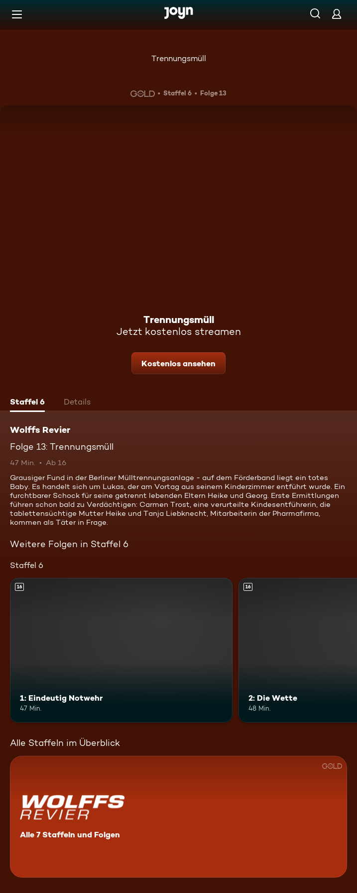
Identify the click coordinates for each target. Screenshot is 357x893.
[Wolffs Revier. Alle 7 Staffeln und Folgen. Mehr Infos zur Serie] (178, 817)
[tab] (27, 403)
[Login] (337, 13)
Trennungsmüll (178, 58)
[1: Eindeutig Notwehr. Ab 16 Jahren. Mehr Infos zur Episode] (121, 650)
